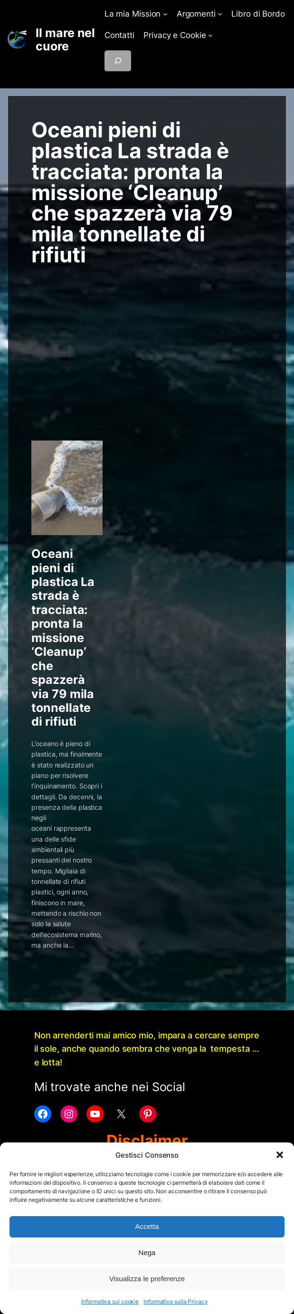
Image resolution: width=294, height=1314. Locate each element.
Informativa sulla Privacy (175, 1301)
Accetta (147, 1226)
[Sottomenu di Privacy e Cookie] (210, 35)
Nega (147, 1252)
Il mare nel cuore (65, 39)
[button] (280, 1155)
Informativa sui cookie (110, 1301)
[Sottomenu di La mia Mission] (165, 13)
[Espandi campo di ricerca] (117, 60)
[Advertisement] (146, 341)
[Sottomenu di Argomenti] (220, 13)
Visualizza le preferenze (147, 1279)
